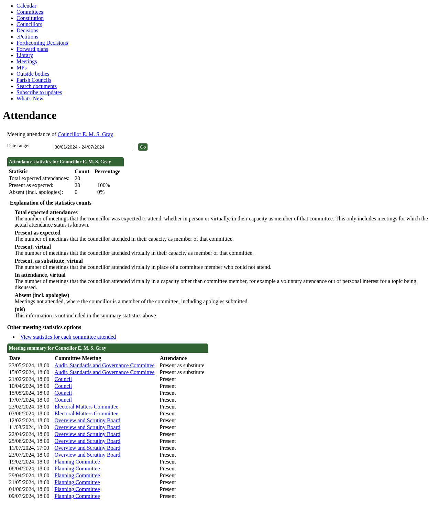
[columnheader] (30, 358)
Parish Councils (33, 80)
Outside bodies (33, 74)
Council (63, 379)
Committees (29, 12)
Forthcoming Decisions (42, 43)
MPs (21, 67)
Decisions (27, 30)
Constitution (30, 18)
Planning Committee (77, 462)
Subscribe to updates (39, 92)
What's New (29, 98)
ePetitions (27, 37)
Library (24, 55)
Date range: (18, 145)
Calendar (26, 6)
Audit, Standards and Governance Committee (104, 365)
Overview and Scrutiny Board (87, 420)
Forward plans (32, 49)
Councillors (29, 24)
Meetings (26, 61)
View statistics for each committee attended (68, 337)
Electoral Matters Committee (86, 407)
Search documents (36, 86)
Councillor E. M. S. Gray (85, 134)
